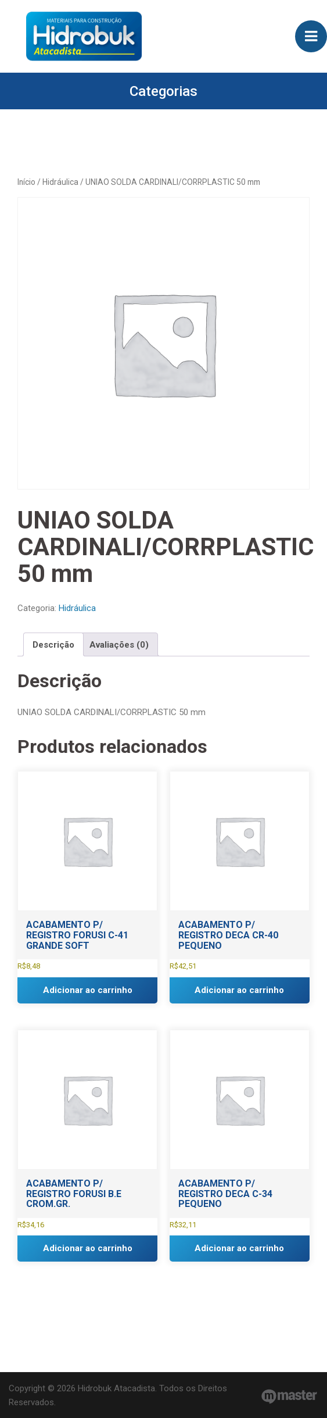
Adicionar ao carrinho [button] (87, 990)
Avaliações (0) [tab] (119, 645)
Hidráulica (60, 182)
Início (26, 182)
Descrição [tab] (53, 645)
